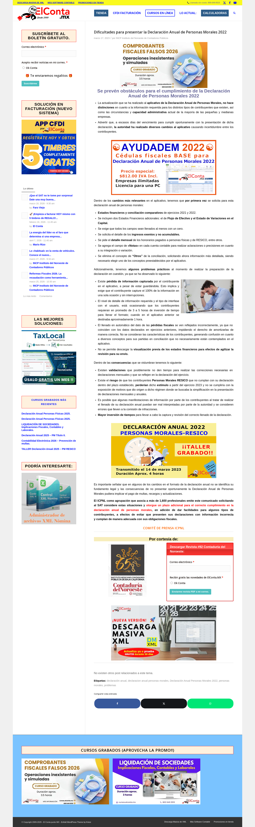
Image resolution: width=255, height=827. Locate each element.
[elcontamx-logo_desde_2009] (43, 13)
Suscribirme (30, 83)
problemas (110, 685)
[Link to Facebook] (229, 2)
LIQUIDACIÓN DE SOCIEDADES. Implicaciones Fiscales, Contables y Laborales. (42, 427)
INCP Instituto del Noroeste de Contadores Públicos (142, 38)
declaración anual (117, 680)
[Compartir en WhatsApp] (210, 703)
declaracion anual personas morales (148, 680)
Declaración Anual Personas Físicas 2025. (46, 413)
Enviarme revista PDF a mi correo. (190, 591)
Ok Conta (179, 583)
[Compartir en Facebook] (117, 703)
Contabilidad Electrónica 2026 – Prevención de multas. (49, 442)
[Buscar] (234, 13)
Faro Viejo (39, 207)
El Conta (38, 226)
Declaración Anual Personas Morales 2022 (193, 680)
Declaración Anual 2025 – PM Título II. (44, 435)
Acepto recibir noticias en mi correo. (43, 62)
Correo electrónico (181, 562)
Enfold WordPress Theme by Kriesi (76, 822)
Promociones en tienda (91, 3)
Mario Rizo (39, 244)
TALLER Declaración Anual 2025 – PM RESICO (49, 449)
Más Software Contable (61, 3)
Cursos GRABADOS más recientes (48, 402)
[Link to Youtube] (235, 2)
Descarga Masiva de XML (30, 3)
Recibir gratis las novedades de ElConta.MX (195, 577)
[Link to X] (224, 2)
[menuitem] (31, 3)
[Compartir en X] (164, 703)
